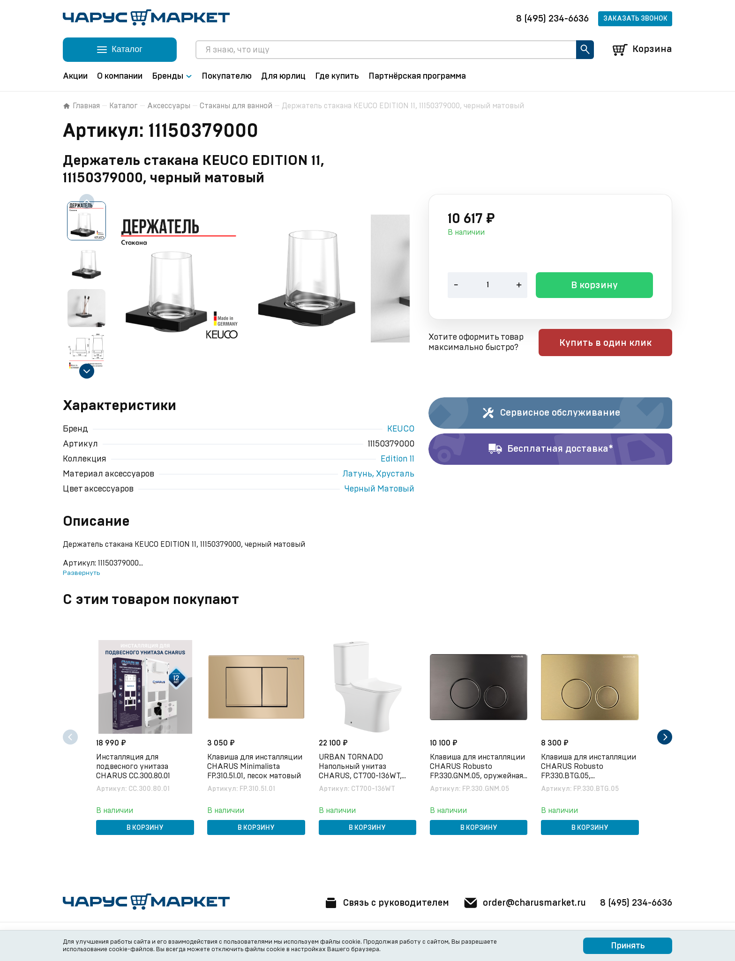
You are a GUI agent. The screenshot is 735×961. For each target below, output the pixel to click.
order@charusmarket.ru (521, 902)
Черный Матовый (379, 489)
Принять (628, 946)
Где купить (337, 76)
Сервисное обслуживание (550, 413)
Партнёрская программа (417, 76)
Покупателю (227, 76)
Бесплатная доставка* (550, 449)
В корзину (594, 286)
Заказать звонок (635, 18)
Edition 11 (397, 459)
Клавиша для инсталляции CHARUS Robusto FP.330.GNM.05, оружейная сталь (478, 766)
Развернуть (81, 573)
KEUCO (400, 429)
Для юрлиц (283, 76)
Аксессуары (168, 106)
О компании (119, 76)
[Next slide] (86, 371)
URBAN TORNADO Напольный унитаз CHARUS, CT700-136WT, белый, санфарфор (360, 766)
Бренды (172, 76)
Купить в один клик (612, 343)
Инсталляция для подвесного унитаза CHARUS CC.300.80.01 (134, 766)
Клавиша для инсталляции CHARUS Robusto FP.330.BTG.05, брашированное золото (589, 766)
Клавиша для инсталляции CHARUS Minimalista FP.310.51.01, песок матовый (255, 766)
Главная (81, 106)
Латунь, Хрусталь (378, 474)
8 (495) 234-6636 (552, 18)
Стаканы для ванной (236, 106)
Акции (75, 76)
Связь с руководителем (380, 902)
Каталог (123, 106)
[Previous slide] (86, 201)
